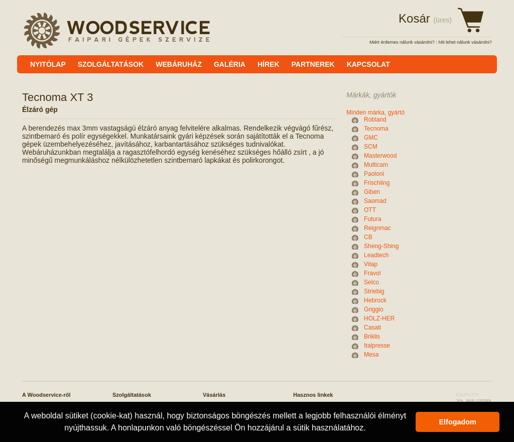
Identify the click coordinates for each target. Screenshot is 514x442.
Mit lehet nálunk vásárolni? (465, 42)
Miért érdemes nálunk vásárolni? (402, 42)
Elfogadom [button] (457, 422)
